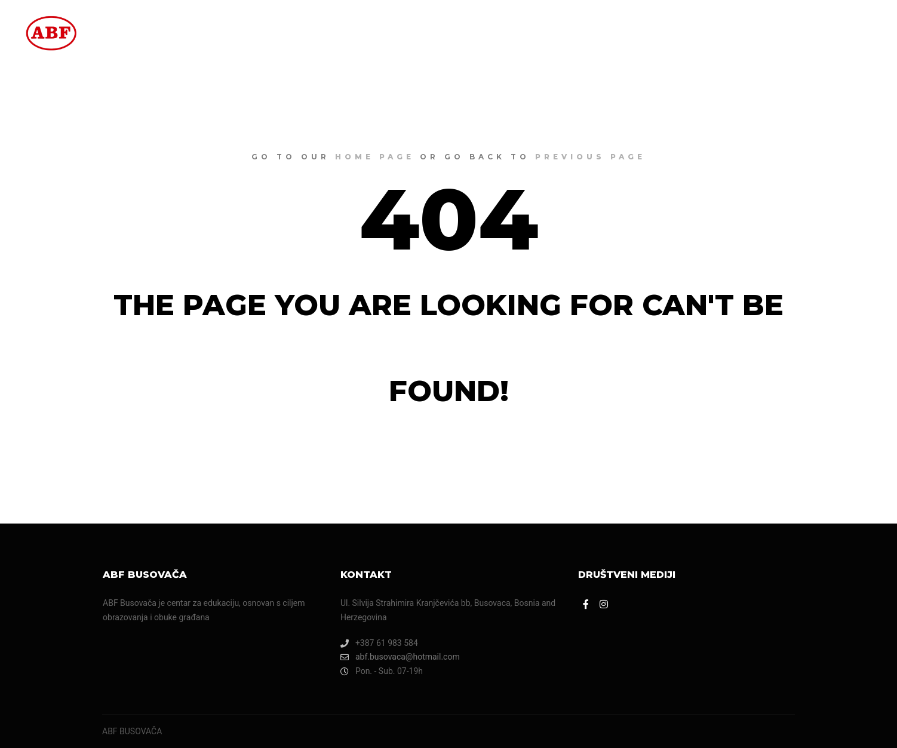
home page (374, 156)
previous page (590, 156)
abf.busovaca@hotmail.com (400, 657)
